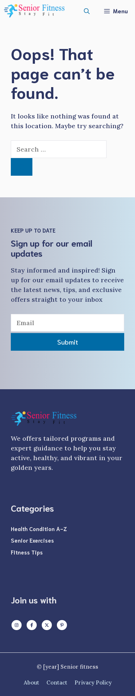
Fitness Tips (27, 552)
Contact (56, 682)
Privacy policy (93, 682)
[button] (87, 11)
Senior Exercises (32, 540)
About (31, 682)
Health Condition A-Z (39, 528)
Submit (67, 341)
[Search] (21, 167)
